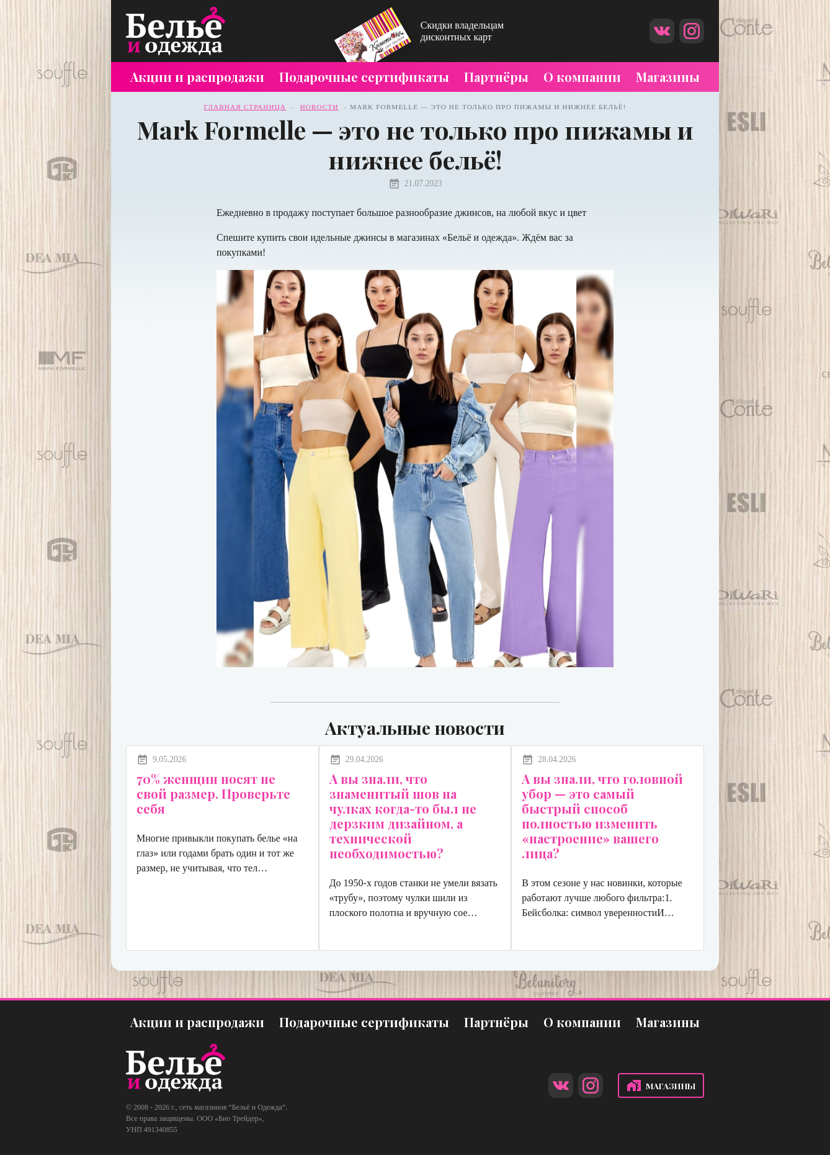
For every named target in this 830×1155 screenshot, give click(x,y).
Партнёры (496, 76)
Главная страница (245, 106)
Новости (319, 106)
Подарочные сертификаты (364, 76)
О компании (582, 76)
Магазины (668, 76)
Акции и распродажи (197, 76)
